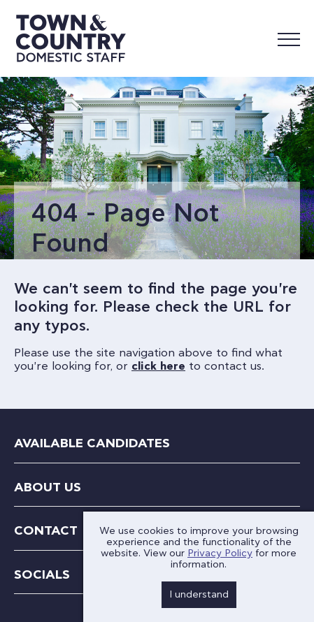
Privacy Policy (219, 553)
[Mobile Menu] (289, 39)
